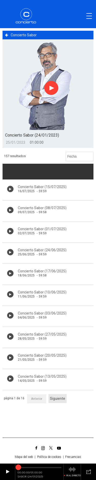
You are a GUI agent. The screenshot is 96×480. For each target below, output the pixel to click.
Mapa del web (24, 457)
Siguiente (57, 398)
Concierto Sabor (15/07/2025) (42, 187)
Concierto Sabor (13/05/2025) (42, 376)
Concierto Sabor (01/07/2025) (42, 229)
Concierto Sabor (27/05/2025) (42, 334)
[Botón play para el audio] (51, 88)
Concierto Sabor (21, 35)
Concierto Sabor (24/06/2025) (42, 250)
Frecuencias (73, 457)
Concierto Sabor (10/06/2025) (42, 292)
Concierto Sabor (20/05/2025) (42, 355)
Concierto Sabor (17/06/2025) (42, 271)
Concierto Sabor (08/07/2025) (42, 208)
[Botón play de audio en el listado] (10, 189)
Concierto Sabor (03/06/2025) (42, 313)
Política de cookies (49, 457)
